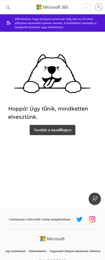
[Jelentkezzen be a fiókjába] (99, 7)
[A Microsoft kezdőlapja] (52, 239)
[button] (86, 7)
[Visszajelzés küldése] (95, 199)
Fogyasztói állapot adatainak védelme (75, 251)
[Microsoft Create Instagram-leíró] (92, 219)
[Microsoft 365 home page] (52, 7)
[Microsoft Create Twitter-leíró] (79, 219)
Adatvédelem (37, 251)
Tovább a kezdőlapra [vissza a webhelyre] (53, 129)
